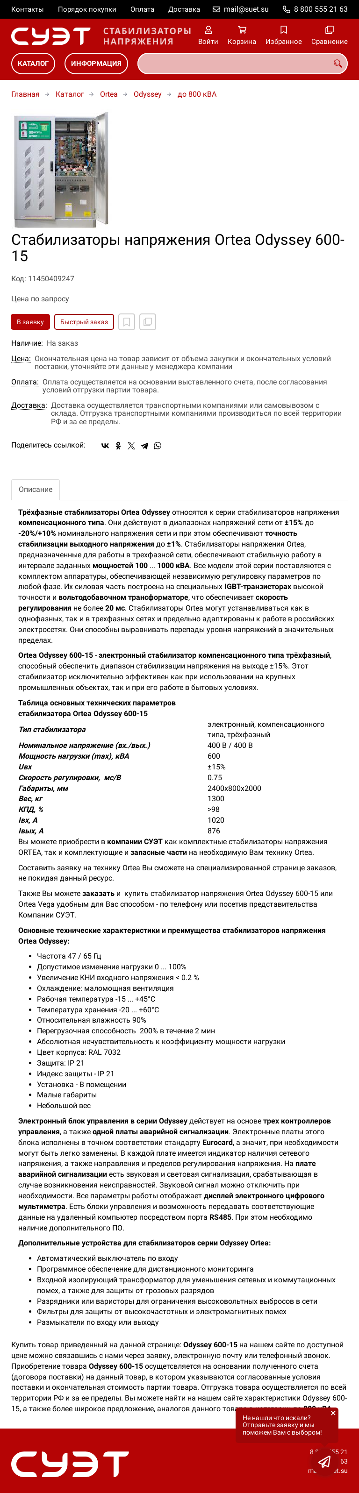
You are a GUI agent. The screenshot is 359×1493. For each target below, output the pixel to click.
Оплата (142, 9)
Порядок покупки (87, 9)
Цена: (21, 359)
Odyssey (148, 94)
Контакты (27, 9)
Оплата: (25, 382)
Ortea (109, 94)
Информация (96, 63)
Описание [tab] (35, 489)
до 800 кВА (197, 94)
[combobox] (242, 63)
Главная (25, 94)
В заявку (30, 322)
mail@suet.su (246, 9)
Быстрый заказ (84, 322)
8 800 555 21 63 (321, 9)
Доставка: (29, 405)
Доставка (184, 9)
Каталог (33, 63)
